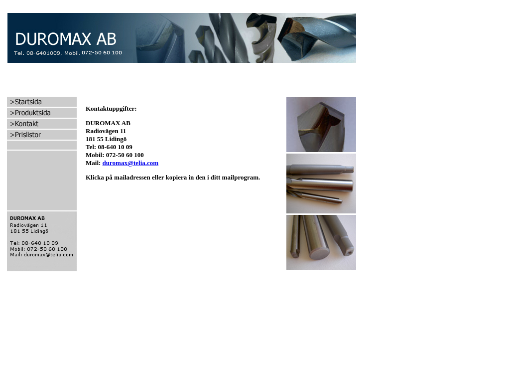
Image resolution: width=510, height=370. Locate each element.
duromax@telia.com (131, 163)
